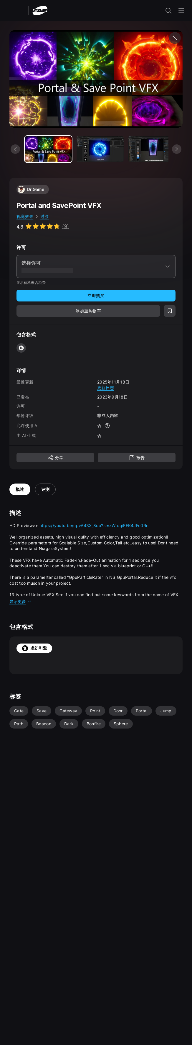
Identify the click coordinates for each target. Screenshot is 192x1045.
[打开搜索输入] (168, 10)
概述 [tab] (20, 489)
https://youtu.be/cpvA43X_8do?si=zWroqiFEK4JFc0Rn (93, 525)
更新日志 (105, 387)
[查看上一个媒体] (15, 149)
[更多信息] (107, 425)
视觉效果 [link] (24, 216)
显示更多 (20, 601)
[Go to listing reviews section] (42, 226)
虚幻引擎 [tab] (34, 648)
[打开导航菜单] (181, 10)
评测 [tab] (45, 489)
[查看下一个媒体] (176, 149)
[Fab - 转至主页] (39, 10)
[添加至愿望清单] (170, 311)
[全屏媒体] (175, 38)
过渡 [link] (44, 216)
